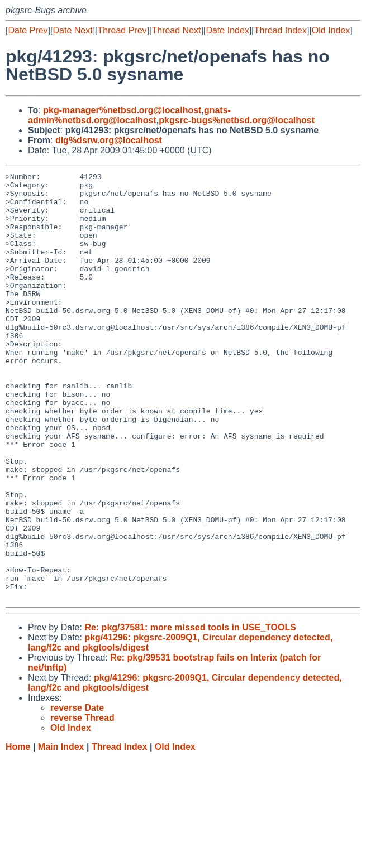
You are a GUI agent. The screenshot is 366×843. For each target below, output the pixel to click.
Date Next (72, 30)
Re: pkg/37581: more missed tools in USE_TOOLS (190, 712)
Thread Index (280, 30)
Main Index (61, 832)
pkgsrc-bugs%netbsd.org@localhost (237, 120)
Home (18, 832)
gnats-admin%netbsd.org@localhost (129, 115)
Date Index (227, 30)
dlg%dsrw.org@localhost (108, 140)
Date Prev (27, 30)
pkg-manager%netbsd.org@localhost (122, 110)
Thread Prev (122, 30)
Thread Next (176, 30)
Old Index (331, 30)
